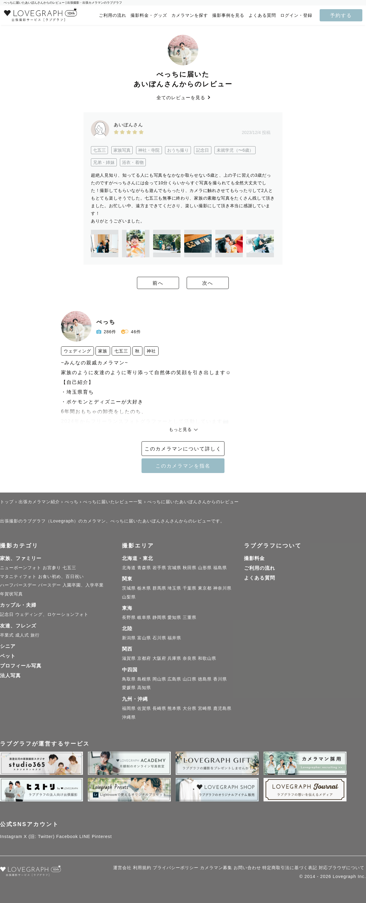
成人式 (22, 635)
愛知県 (174, 617)
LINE (84, 836)
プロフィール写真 (20, 665)
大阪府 (159, 658)
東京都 (205, 588)
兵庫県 (174, 658)
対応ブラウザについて (341, 867)
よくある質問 (262, 15)
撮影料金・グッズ (149, 15)
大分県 (189, 708)
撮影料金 (254, 558)
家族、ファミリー (20, 558)
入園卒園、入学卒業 (83, 585)
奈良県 (189, 658)
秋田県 (189, 567)
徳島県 (205, 679)
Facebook (67, 836)
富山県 (144, 637)
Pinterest (102, 836)
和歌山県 (207, 658)
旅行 (35, 635)
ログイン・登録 (296, 15)
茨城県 (129, 588)
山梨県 (129, 596)
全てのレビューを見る (182, 97)
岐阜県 (144, 617)
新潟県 (129, 637)
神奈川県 (222, 588)
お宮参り (52, 567)
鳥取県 (129, 679)
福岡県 (129, 708)
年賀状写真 (11, 593)
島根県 (144, 679)
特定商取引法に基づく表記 (289, 867)
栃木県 (144, 588)
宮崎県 (205, 708)
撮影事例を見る (228, 15)
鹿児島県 (222, 708)
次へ (216, 283)
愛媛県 (129, 687)
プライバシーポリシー (176, 867)
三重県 (189, 617)
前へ (149, 283)
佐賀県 (144, 708)
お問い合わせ (247, 867)
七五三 (69, 567)
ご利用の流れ (112, 15)
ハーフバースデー (18, 585)
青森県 (144, 567)
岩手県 (159, 567)
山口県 (189, 679)
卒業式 (7, 635)
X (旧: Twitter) (39, 836)
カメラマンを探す (189, 15)
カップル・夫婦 (18, 605)
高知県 (144, 687)
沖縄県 (129, 717)
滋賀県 (129, 658)
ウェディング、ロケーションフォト (51, 614)
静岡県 (159, 617)
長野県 (129, 617)
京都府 (144, 658)
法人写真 (10, 675)
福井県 (174, 637)
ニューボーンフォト (20, 567)
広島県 (174, 679)
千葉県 (189, 588)
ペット (8, 656)
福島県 (220, 567)
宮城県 (174, 567)
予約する (341, 15)
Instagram (11, 836)
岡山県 (159, 679)
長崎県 (159, 708)
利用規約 (142, 867)
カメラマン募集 (216, 867)
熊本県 (174, 708)
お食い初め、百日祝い (61, 576)
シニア (8, 646)
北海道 (129, 567)
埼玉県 (174, 588)
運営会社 (122, 867)
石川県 (159, 637)
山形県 (205, 567)
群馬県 (159, 588)
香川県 (220, 679)
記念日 (7, 614)
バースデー (49, 585)
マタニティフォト (18, 576)
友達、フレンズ (18, 625)
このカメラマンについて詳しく (183, 449)
